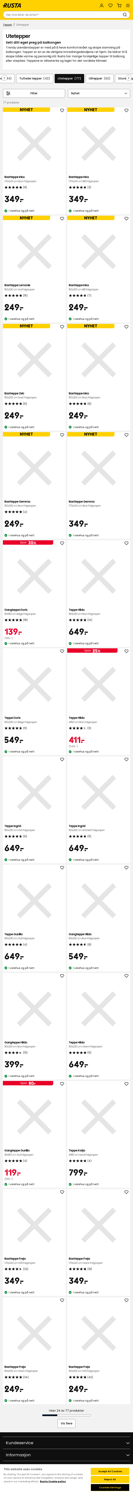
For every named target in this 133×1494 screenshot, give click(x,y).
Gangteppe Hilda (99, 936)
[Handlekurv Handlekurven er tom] (119, 5)
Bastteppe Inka (34, 179)
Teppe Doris (34, 720)
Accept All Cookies (110, 1471)
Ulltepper (99, 78)
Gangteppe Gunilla (34, 1153)
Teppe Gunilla (34, 936)
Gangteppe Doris (34, 612)
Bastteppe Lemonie (34, 287)
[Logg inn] (101, 5)
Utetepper (69, 78)
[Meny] (128, 5)
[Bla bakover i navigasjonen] (4, 78)
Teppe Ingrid (34, 828)
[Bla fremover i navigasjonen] (129, 78)
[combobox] (63, 14)
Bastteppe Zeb (34, 395)
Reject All (110, 1479)
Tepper (7, 25)
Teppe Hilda (99, 612)
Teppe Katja (99, 1153)
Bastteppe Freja (34, 1261)
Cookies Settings (110, 1487)
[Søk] (125, 14)
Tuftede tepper (34, 78)
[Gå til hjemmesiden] (12, 5)
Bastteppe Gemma (34, 504)
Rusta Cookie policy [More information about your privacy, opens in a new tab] (53, 1481)
